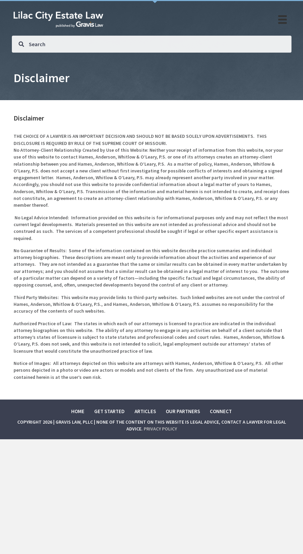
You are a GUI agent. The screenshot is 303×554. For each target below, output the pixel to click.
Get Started (109, 411)
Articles (145, 411)
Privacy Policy (160, 429)
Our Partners (183, 411)
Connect (221, 411)
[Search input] (151, 44)
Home (77, 411)
